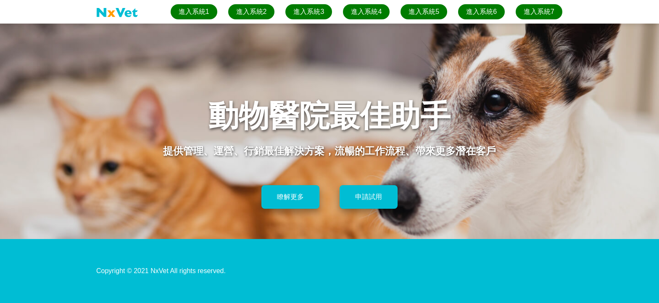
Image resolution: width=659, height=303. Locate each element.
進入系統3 (308, 11)
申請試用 (368, 196)
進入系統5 (424, 11)
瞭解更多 (290, 196)
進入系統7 (539, 11)
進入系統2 (251, 11)
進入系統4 (366, 11)
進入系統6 (481, 11)
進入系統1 (194, 11)
